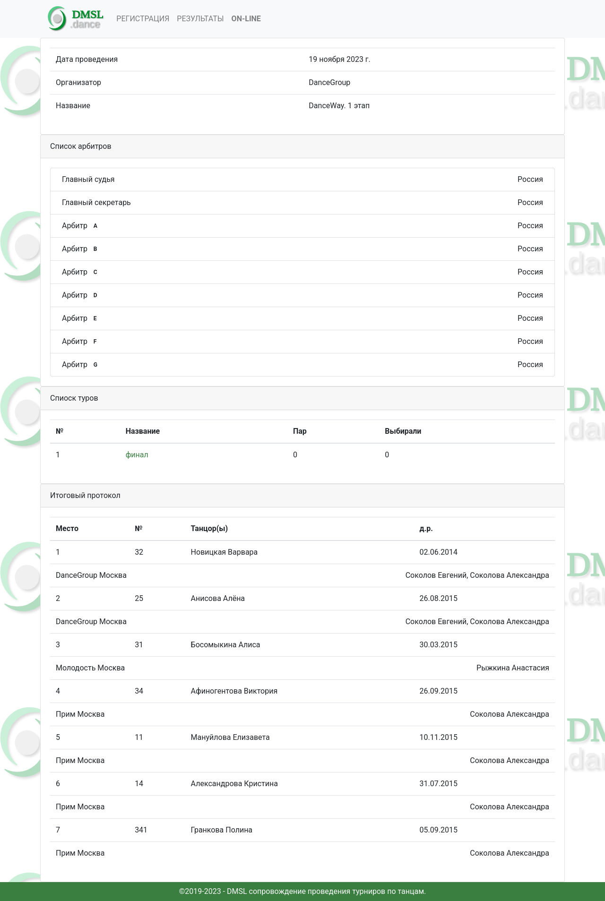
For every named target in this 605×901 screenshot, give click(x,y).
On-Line (246, 18)
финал (137, 454)
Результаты (200, 18)
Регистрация (142, 18)
